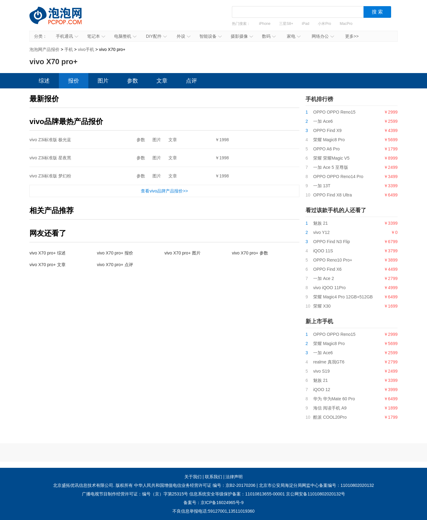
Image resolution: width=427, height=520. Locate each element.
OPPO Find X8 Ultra (332, 194)
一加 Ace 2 (323, 278)
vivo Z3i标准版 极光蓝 (50, 139)
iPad (305, 23)
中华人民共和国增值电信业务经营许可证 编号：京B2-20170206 (195, 485)
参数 (132, 81)
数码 (269, 36)
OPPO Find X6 (327, 269)
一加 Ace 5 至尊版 (330, 167)
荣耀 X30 (322, 306)
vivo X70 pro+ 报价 (115, 252)
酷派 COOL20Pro (330, 417)
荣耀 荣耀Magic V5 (331, 158)
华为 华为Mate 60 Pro (334, 398)
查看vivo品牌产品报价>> (164, 190)
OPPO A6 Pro (326, 148)
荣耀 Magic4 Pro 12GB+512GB (343, 296)
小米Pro (324, 23)
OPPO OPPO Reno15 (334, 112)
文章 (161, 81)
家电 (294, 36)
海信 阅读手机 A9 (330, 408)
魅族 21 (320, 223)
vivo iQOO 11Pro (329, 287)
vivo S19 (321, 371)
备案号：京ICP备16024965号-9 (213, 502)
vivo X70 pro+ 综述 (47, 252)
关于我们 (193, 476)
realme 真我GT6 (328, 361)
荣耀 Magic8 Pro (329, 139)
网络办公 (323, 36)
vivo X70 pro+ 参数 (250, 252)
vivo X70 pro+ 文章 (47, 264)
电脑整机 (125, 36)
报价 (73, 81)
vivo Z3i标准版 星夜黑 (50, 157)
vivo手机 (86, 49)
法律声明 (234, 476)
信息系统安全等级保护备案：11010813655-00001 (237, 493)
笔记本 (96, 36)
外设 (183, 36)
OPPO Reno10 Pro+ (332, 260)
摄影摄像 (242, 36)
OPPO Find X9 (327, 130)
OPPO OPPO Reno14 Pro (338, 176)
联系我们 (213, 476)
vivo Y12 (321, 232)
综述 (44, 81)
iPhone (264, 23)
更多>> (352, 36)
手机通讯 (67, 36)
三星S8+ (286, 23)
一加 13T (321, 185)
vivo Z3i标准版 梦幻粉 (50, 175)
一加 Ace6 (323, 121)
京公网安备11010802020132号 (315, 493)
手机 (68, 49)
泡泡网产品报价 (61, 20)
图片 (103, 81)
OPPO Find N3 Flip (331, 241)
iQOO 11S (323, 250)
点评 (191, 81)
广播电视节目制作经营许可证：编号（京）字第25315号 (135, 493)
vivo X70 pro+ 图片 (182, 252)
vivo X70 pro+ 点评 (115, 264)
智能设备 (210, 36)
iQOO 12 (321, 389)
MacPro (346, 23)
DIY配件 (156, 36)
